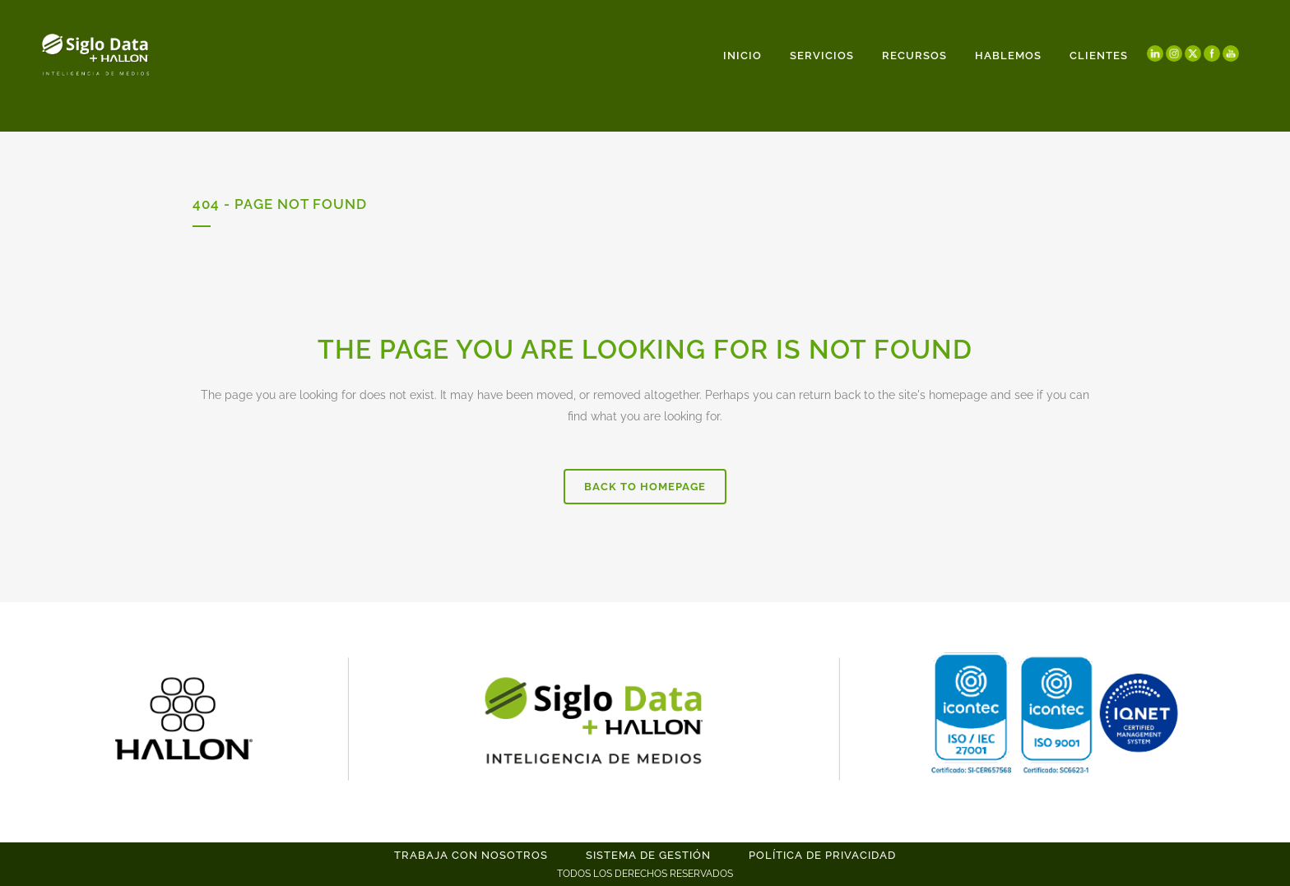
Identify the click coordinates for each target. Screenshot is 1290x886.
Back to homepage (645, 486)
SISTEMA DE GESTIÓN (648, 855)
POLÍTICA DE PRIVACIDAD (822, 855)
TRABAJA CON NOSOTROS (471, 855)
